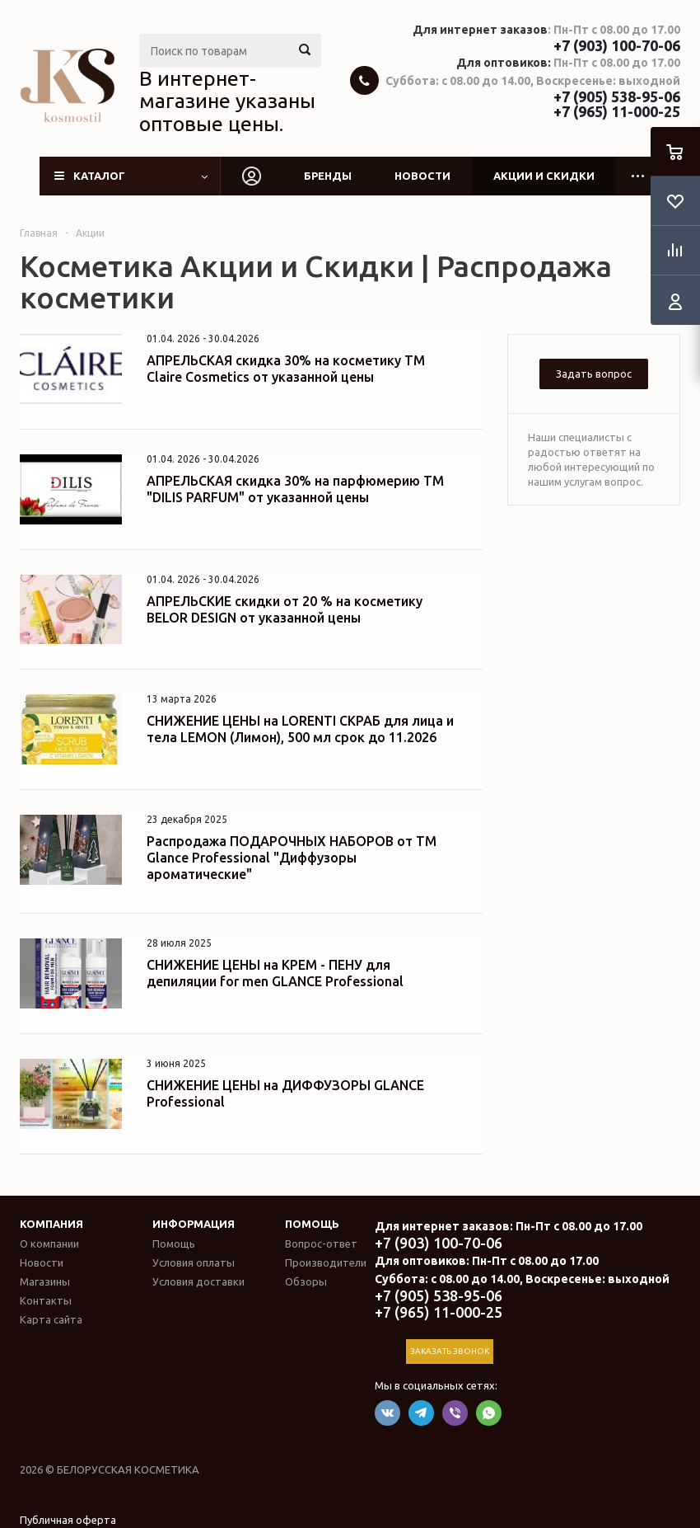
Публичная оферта (68, 1520)
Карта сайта (51, 1319)
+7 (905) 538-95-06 (616, 96)
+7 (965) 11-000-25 (616, 111)
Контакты (46, 1300)
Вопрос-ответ (321, 1243)
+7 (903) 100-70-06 (616, 45)
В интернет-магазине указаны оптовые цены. (227, 101)
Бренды (328, 175)
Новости (422, 175)
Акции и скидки (544, 175)
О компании (49, 1243)
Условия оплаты (193, 1262)
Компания (51, 1223)
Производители (325, 1262)
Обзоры (306, 1281)
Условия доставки (198, 1281)
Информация (193, 1223)
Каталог (99, 175)
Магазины (45, 1281)
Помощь (312, 1223)
